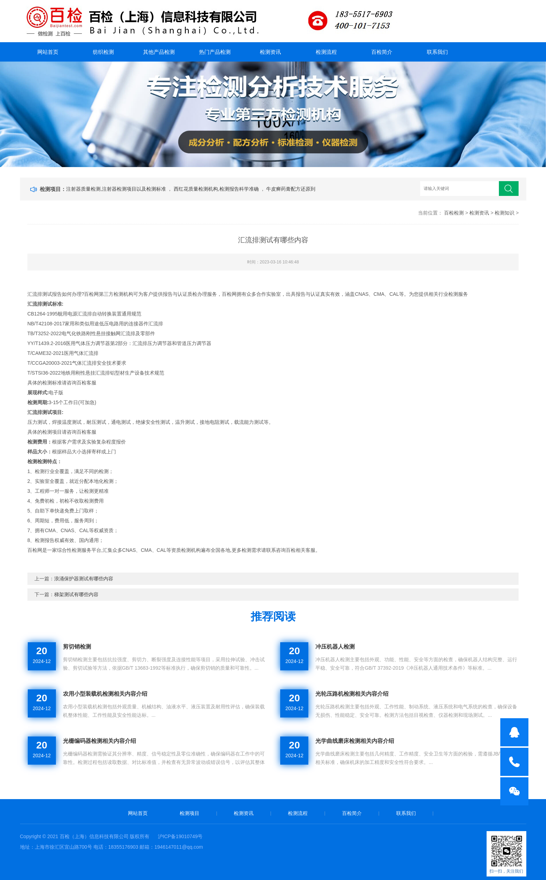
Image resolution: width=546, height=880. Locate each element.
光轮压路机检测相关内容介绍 (351, 694)
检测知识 (504, 213)
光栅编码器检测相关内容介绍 (99, 741)
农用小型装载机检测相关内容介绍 (105, 694)
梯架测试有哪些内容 (76, 594)
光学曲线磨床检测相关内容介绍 (354, 741)
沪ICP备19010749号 (180, 836)
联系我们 (437, 52)
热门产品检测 (215, 52)
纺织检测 (103, 52)
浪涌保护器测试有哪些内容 (83, 578)
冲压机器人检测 (335, 647)
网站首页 (47, 52)
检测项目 (189, 813)
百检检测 (454, 213)
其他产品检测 (159, 52)
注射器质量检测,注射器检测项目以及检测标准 (116, 189)
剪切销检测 (77, 647)
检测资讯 (270, 52)
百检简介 (381, 52)
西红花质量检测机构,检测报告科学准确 (217, 189)
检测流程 (326, 52)
